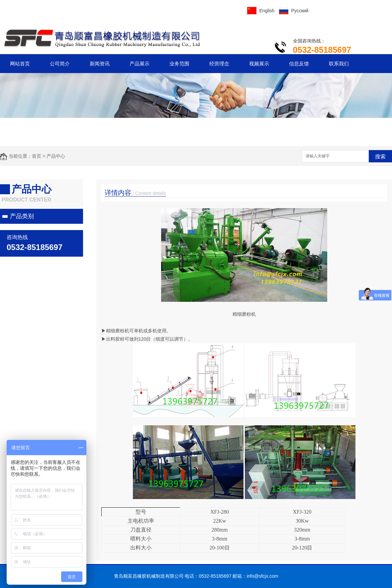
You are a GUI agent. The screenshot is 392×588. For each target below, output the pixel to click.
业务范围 (179, 63)
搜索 (380, 156)
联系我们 (339, 63)
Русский (299, 10)
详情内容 (135, 192)
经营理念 (219, 63)
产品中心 (56, 156)
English (266, 10)
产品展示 (139, 63)
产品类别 (22, 216)
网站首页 (20, 63)
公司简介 (60, 63)
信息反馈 (299, 63)
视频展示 (259, 63)
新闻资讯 (100, 63)
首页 (36, 156)
